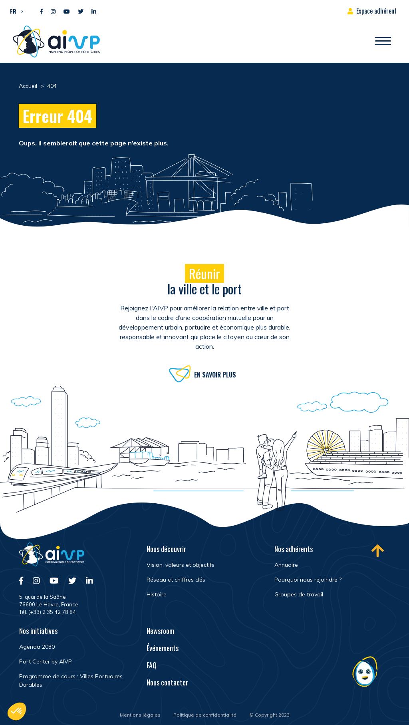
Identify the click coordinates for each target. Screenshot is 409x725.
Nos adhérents (293, 549)
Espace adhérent (376, 11)
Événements (163, 648)
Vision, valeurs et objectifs (180, 564)
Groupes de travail (298, 594)
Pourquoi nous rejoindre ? (307, 579)
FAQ (152, 665)
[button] (14, 11)
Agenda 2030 (37, 646)
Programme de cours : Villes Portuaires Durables (71, 680)
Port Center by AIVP (45, 661)
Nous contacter (167, 682)
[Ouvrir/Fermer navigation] (383, 41)
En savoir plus (215, 376)
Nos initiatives (38, 631)
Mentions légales (140, 715)
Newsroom (160, 631)
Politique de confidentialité (204, 715)
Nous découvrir (166, 549)
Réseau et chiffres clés (176, 579)
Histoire (157, 594)
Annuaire (286, 564)
